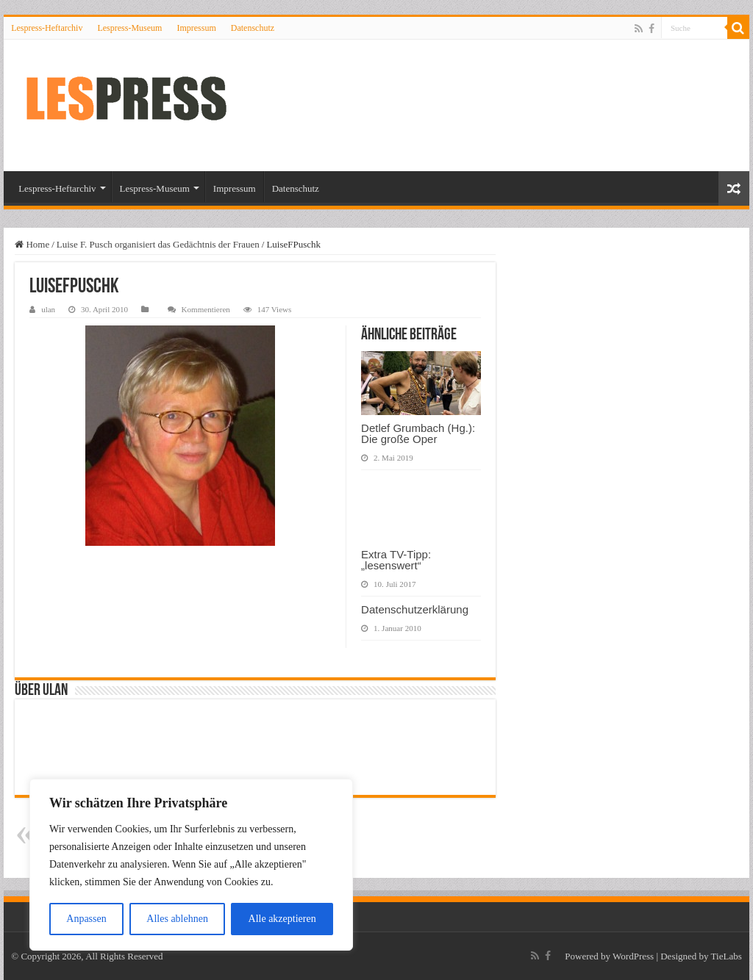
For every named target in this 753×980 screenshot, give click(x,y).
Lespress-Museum (129, 28)
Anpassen (86, 918)
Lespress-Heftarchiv (46, 28)
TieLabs (726, 956)
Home (32, 244)
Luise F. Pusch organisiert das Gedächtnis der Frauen (158, 244)
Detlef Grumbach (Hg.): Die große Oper (418, 433)
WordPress (633, 956)
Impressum (195, 28)
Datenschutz (252, 28)
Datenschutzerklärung (414, 609)
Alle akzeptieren (282, 918)
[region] (191, 865)
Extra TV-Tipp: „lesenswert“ (396, 560)
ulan (48, 309)
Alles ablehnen (177, 918)
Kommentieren (206, 309)
